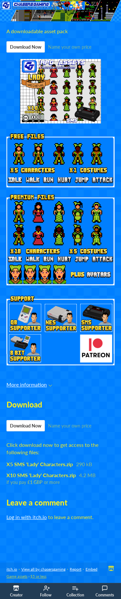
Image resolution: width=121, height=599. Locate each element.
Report (75, 569)
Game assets (16, 576)
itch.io (11, 569)
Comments (105, 591)
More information (29, 384)
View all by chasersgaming (43, 569)
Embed (91, 569)
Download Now (25, 47)
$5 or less (38, 576)
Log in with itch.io (26, 517)
